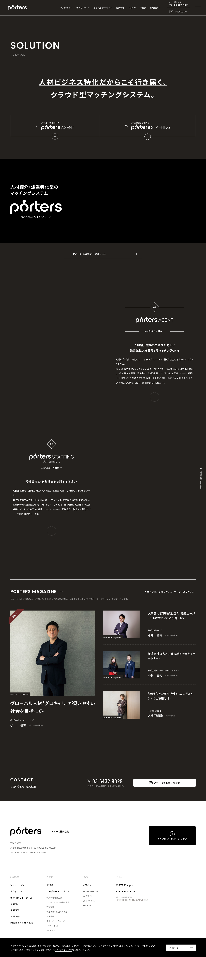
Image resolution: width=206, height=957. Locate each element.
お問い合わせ (17, 917)
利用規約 (50, 917)
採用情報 (154, 7)
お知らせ (132, 7)
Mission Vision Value (21, 923)
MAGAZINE (88, 897)
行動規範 (50, 908)
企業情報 (120, 7)
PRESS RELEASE (90, 892)
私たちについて (82, 7)
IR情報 (143, 7)
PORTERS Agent (124, 886)
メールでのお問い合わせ (167, 784)
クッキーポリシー (53, 927)
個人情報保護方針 (54, 898)
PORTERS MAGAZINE (33, 592)
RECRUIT (87, 906)
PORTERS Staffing (125, 892)
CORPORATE (89, 902)
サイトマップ (51, 931)
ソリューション (66, 7)
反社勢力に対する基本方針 (58, 903)
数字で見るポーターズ (102, 7)
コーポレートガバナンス (58, 892)
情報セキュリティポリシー (57, 922)
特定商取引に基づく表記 (56, 913)
